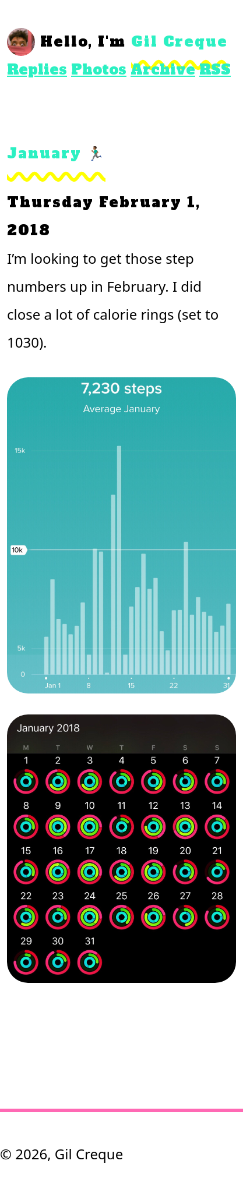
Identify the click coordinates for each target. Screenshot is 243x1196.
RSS (215, 69)
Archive (163, 69)
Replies (37, 69)
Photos (98, 69)
